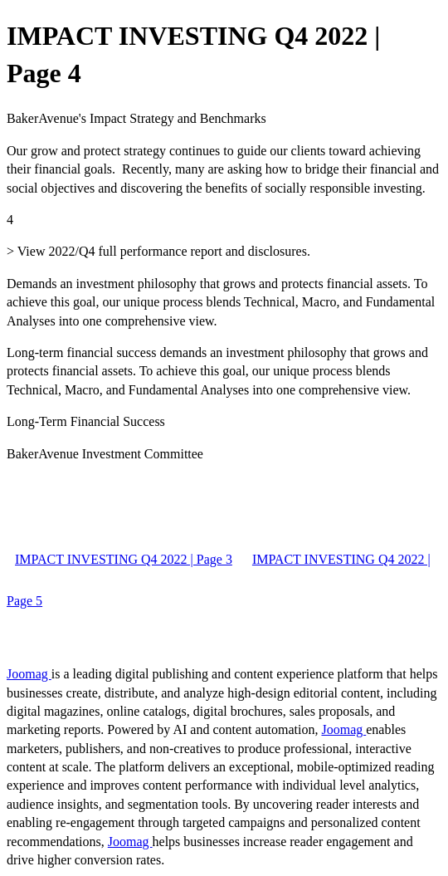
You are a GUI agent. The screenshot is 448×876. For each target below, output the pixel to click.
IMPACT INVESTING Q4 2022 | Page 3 (123, 559)
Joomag (29, 674)
